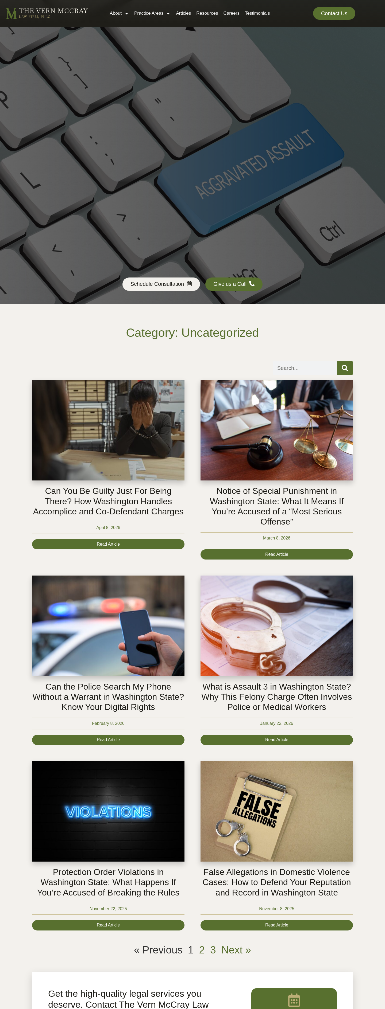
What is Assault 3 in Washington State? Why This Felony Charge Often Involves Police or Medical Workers (276, 697)
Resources (207, 13)
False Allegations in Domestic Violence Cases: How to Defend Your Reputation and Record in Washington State (276, 882)
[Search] (345, 368)
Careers (231, 13)
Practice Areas (152, 13)
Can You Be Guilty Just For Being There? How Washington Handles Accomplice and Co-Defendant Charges (108, 501)
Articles (183, 13)
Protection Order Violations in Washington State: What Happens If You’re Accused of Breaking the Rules (108, 882)
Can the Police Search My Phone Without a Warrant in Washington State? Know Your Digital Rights (108, 697)
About (119, 13)
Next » (236, 950)
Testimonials (257, 13)
